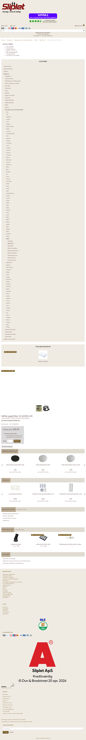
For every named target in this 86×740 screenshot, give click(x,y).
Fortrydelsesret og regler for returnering (12, 581)
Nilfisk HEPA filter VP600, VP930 (43, 543)
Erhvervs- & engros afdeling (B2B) (10, 578)
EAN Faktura (5, 580)
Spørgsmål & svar (7, 595)
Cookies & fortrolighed (8, 577)
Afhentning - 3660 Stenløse (9, 574)
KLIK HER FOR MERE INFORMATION (10, 420)
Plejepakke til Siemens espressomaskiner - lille (43, 493)
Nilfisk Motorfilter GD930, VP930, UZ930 (15, 464)
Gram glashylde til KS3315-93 (15, 493)
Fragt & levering (6, 584)
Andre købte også (7, 529)
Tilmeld (6, 732)
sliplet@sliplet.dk (13, 52)
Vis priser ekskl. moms (10, 433)
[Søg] (83, 30)
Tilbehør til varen (21, 509)
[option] (15, 466)
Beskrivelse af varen (8, 509)
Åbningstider (6, 597)
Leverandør (5, 554)
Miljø (4, 587)
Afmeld (11, 732)
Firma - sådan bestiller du (8, 583)
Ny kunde (5, 589)
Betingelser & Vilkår (7, 575)
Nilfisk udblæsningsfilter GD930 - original (71, 464)
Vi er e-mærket (9, 46)
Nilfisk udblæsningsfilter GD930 (43, 464)
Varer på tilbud (19, 529)
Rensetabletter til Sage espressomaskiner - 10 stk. (70, 493)
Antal (4, 440)
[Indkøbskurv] (80, 25)
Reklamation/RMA (7, 592)
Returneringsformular (8, 594)
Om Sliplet (5, 591)
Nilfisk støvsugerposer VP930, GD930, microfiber (70, 543)
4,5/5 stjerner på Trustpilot (12, 55)
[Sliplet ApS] (13, 7)
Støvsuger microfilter (43, 361)
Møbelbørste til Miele (16, 543)
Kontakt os (5, 586)
